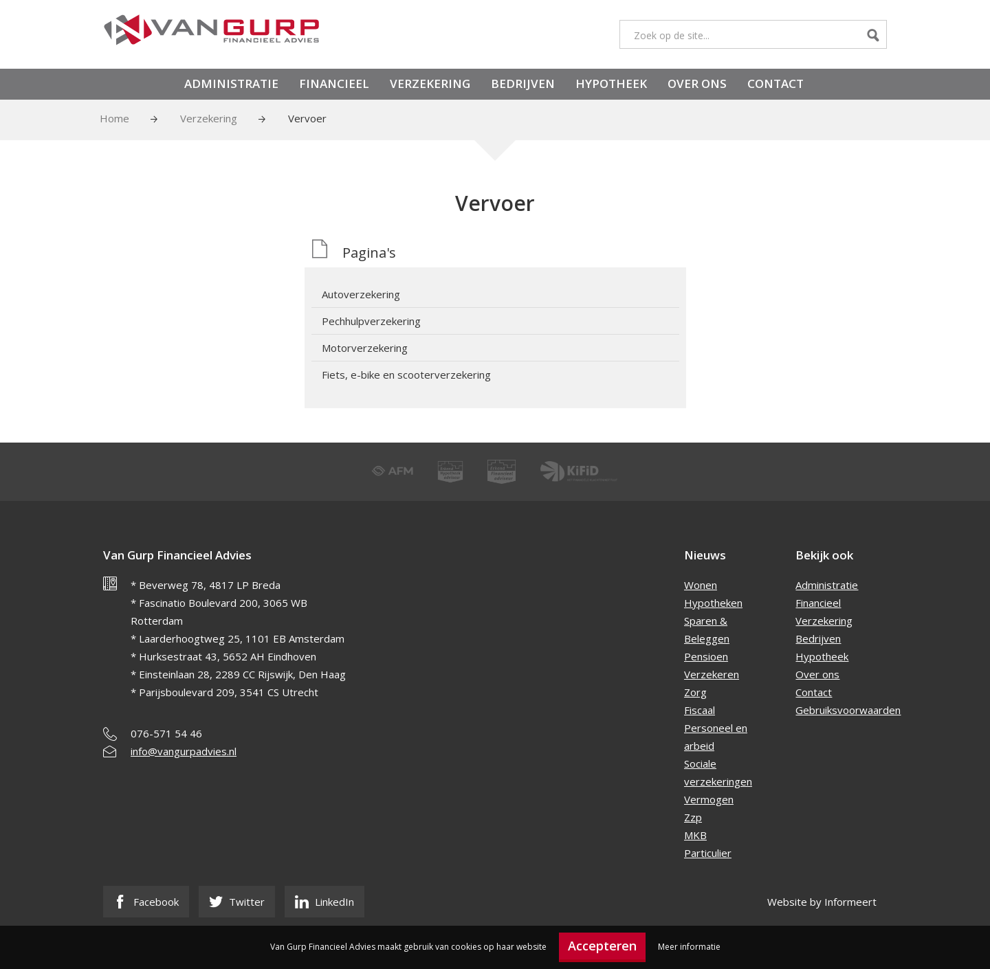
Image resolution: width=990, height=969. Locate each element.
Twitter (237, 902)
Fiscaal (699, 710)
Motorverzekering (365, 348)
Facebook (146, 902)
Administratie (231, 83)
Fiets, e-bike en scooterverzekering (406, 374)
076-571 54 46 (166, 733)
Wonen (700, 585)
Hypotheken (713, 603)
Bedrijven (523, 83)
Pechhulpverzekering (371, 321)
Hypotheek (611, 83)
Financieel (334, 83)
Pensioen (706, 656)
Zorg (695, 692)
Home (114, 118)
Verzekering (430, 83)
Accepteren (602, 945)
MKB (695, 835)
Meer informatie (689, 947)
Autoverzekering (361, 294)
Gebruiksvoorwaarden (848, 710)
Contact (775, 83)
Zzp (693, 817)
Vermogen (709, 799)
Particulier (708, 853)
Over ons (697, 83)
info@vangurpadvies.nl (183, 751)
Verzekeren (711, 674)
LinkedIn (324, 902)
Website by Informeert (822, 902)
